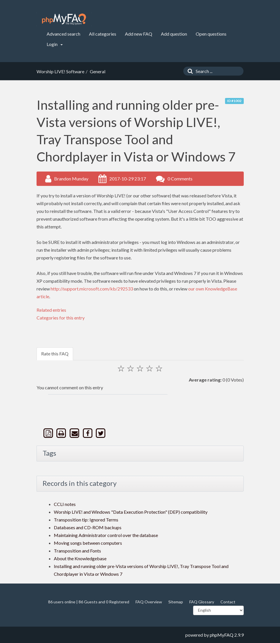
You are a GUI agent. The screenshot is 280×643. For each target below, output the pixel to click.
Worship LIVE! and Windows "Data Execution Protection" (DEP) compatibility (130, 512)
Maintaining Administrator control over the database (106, 535)
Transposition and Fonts (77, 550)
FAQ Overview (149, 601)
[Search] (188, 71)
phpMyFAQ (221, 635)
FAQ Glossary (201, 601)
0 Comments (180, 178)
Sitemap (175, 601)
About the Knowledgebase (80, 558)
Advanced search (63, 33)
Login (55, 44)
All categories (102, 33)
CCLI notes (65, 504)
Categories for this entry (61, 317)
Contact (227, 601)
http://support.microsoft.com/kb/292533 (92, 288)
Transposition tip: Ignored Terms (86, 519)
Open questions (211, 33)
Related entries (51, 310)
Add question (174, 33)
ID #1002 (234, 101)
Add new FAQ (138, 33)
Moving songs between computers (88, 543)
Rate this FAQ (54, 353)
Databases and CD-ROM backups (87, 527)
